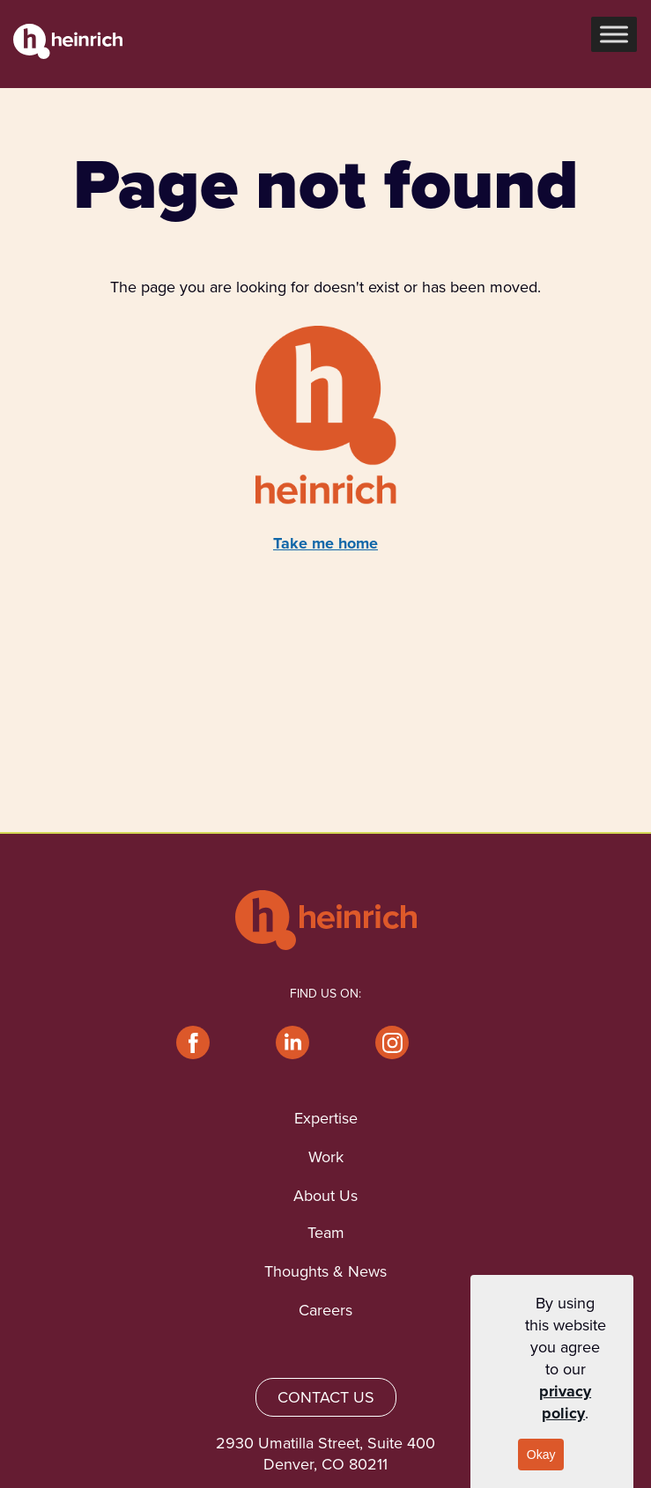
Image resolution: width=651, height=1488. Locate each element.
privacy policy (565, 1402)
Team (325, 1232)
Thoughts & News (325, 1271)
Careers (325, 1310)
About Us (325, 1195)
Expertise (326, 1118)
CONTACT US (325, 1397)
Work (326, 1156)
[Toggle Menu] (614, 34)
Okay (541, 1454)
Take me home (325, 543)
